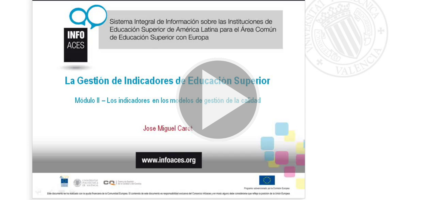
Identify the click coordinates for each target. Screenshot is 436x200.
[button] (218, 100)
